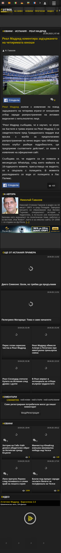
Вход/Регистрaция (30, 413)
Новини (29, 11)
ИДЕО (5, 497)
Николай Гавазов (31, 200)
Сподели (12, 100)
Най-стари (37, 400)
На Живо (18, 11)
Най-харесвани (51, 400)
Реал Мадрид (10, 106)
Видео (50, 11)
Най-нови (25, 400)
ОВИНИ (8, 423)
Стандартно (13, 400)
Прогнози (40, 11)
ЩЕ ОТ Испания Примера (19, 252)
